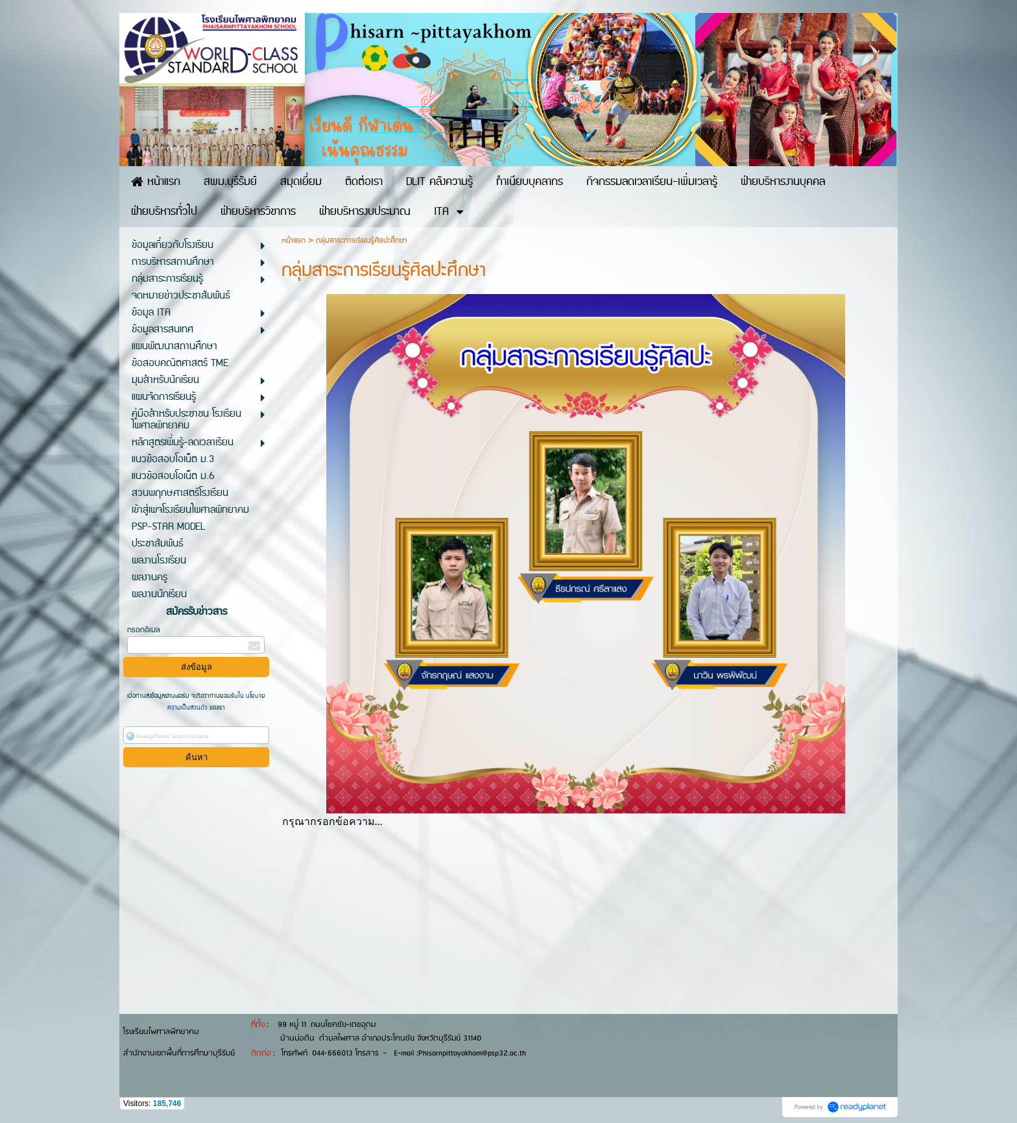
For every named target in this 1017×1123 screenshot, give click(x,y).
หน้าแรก (293, 240)
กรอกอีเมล (143, 630)
